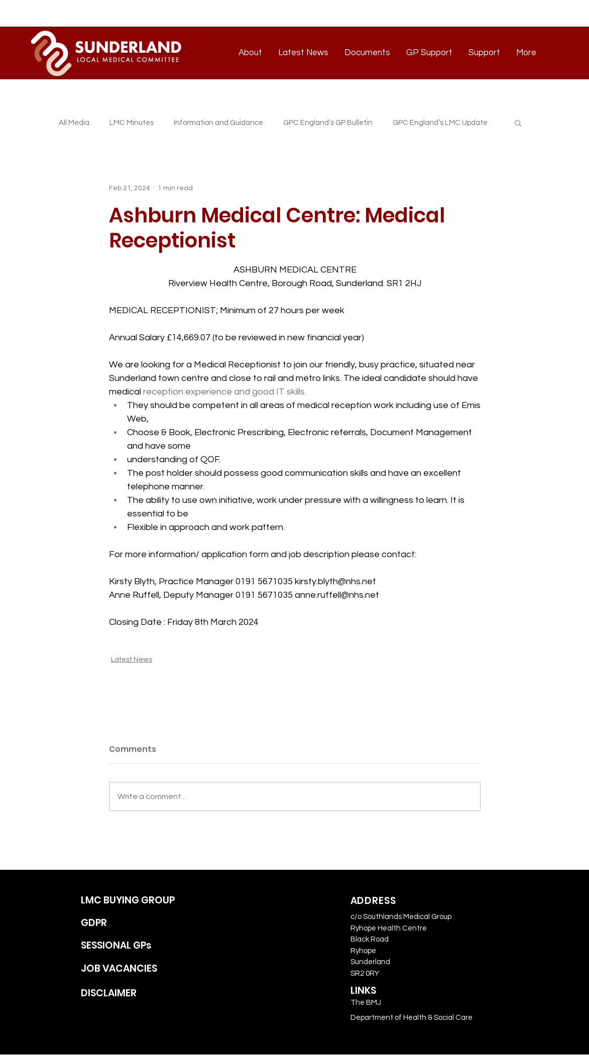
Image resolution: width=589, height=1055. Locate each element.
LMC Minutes (131, 122)
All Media (74, 122)
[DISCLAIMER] (139, 993)
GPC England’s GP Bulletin (328, 122)
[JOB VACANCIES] (139, 969)
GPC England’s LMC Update (440, 122)
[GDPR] (139, 923)
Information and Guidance (218, 122)
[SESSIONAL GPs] (139, 946)
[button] (518, 122)
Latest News (131, 659)
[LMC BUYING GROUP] (139, 900)
